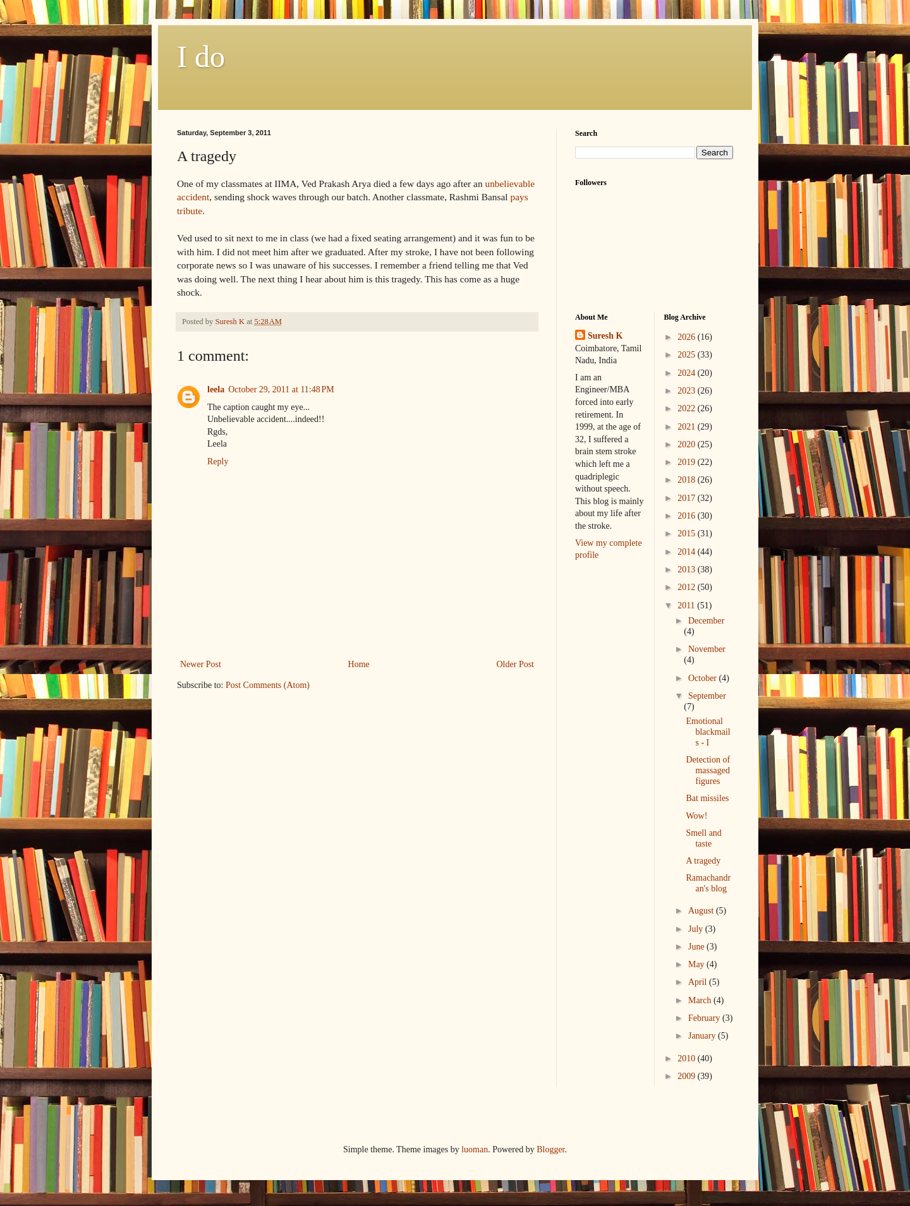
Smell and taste (703, 838)
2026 (687, 337)
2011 (687, 605)
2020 (687, 444)
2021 (687, 426)
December (706, 620)
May (697, 964)
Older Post (516, 664)
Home (359, 664)
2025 (687, 354)
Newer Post (200, 664)
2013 (687, 569)
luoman (474, 1149)
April (698, 982)
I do (201, 56)
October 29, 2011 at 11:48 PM (281, 389)
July (696, 929)
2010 (687, 1058)
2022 (687, 408)
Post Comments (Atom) (268, 685)
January (703, 1035)
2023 (687, 390)
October (703, 678)
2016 (687, 516)
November (706, 649)
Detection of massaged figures (708, 770)
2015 (687, 533)
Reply (217, 461)
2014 (687, 552)
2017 (687, 498)
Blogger (550, 1149)
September (707, 696)
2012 (687, 587)
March (700, 1000)
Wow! (696, 816)
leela (215, 389)
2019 (687, 462)
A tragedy (703, 860)
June (697, 946)
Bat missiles (707, 798)
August (702, 910)
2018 (687, 480)
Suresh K (605, 336)
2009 (687, 1076)
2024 (687, 373)
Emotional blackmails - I (708, 731)
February (705, 1018)
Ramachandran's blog (708, 883)
